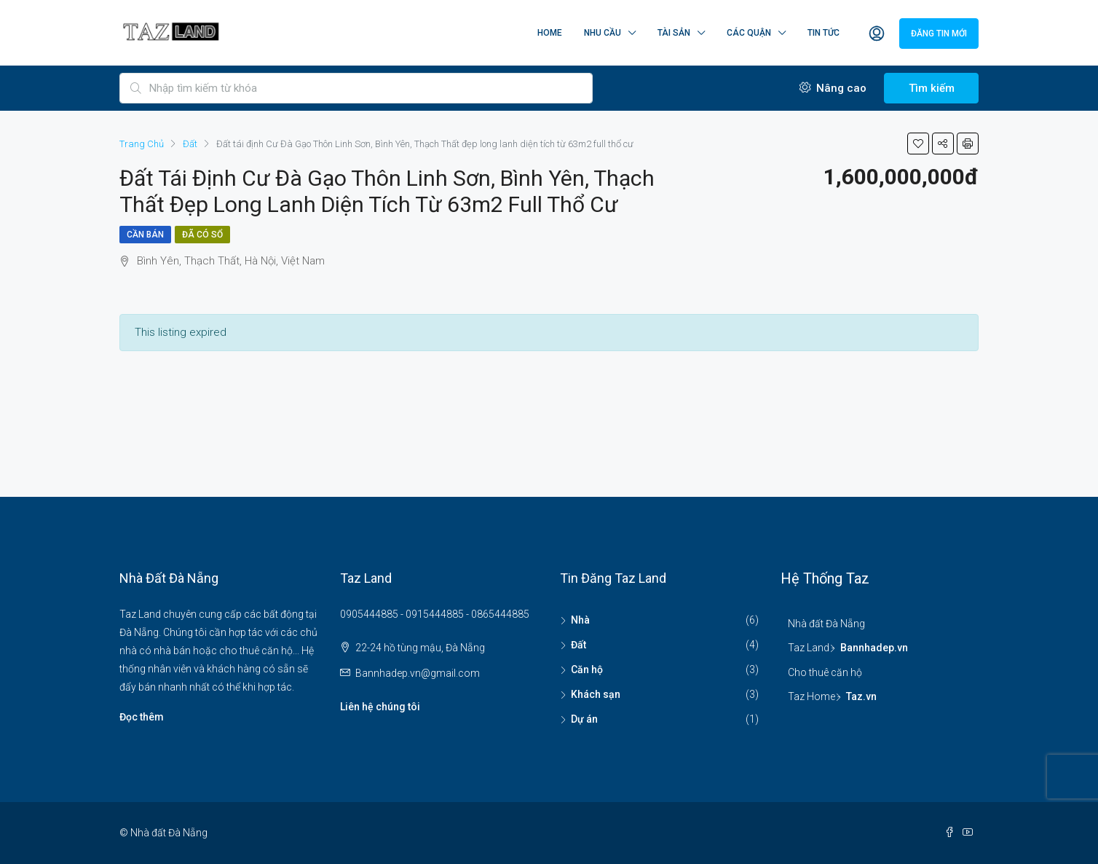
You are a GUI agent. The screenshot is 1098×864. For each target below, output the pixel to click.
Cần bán (145, 234)
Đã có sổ (202, 234)
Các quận (749, 33)
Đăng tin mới (939, 33)
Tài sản (673, 33)
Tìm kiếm (932, 88)
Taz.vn (861, 696)
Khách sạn (595, 694)
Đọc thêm (141, 717)
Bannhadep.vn (874, 647)
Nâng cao (832, 88)
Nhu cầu (602, 33)
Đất (578, 645)
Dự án (584, 719)
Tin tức (823, 33)
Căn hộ (587, 669)
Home (549, 33)
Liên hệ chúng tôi (380, 706)
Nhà (580, 620)
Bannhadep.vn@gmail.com (417, 673)
